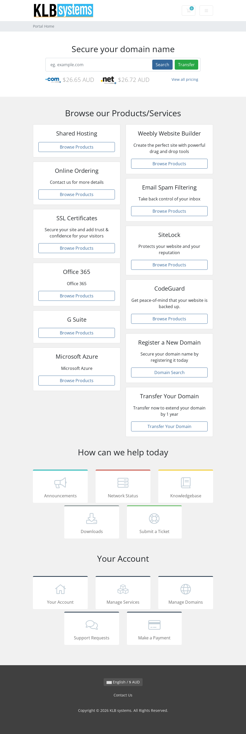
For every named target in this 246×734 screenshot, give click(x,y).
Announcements (60, 487)
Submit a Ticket (154, 522)
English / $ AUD (123, 682)
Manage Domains (185, 593)
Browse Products (76, 147)
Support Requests (91, 629)
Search (162, 65)
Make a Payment (154, 629)
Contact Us (123, 695)
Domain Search (169, 372)
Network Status (123, 487)
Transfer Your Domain (169, 426)
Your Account (60, 593)
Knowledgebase (185, 487)
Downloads (91, 522)
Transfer (186, 65)
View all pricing (185, 79)
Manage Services (123, 593)
